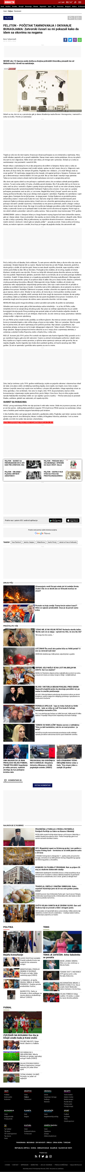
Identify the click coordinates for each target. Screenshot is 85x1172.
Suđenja (47, 1099)
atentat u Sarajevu (29, 542)
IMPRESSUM (24, 1165)
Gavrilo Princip (52, 542)
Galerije (53, 1148)
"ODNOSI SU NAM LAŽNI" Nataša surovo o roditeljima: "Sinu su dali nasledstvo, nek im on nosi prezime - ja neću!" (57, 727)
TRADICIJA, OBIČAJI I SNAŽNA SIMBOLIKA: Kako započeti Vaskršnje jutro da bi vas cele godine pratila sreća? (56, 888)
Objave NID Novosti (76, 1165)
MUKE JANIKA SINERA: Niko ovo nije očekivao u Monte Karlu (69, 963)
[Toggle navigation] (80, 2)
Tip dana (7, 1131)
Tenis (46, 927)
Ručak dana (68, 1102)
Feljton (10, 11)
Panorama (60, 6)
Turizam (66, 1142)
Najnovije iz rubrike (13, 825)
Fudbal (7, 1007)
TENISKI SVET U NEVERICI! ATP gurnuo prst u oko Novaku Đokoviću (70, 974)
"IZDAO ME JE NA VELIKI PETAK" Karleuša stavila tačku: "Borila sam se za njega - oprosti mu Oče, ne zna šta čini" (58, 631)
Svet (25, 1114)
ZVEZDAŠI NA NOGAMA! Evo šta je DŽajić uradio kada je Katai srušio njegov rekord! (20, 1038)
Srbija (49, 1142)
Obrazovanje (43, 1148)
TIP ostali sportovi (10, 1134)
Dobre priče (8, 1097)
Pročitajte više (10, 626)
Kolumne (7, 1099)
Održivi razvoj (50, 1125)
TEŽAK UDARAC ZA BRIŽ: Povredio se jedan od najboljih (30, 1076)
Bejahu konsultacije (13, 954)
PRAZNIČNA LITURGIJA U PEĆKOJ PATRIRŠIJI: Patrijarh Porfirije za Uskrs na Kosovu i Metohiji (54, 830)
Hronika (14, 6)
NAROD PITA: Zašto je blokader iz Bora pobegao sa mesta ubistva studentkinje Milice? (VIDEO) (31, 994)
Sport (49, 6)
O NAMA (7, 1165)
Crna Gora (57, 1142)
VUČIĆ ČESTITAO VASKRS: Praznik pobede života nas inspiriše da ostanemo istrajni (30, 961)
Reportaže (43, 6)
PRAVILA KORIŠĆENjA (61, 1165)
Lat (59, 2)
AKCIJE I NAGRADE (46, 1165)
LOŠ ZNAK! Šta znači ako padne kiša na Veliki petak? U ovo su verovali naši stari (57, 650)
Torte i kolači (68, 1095)
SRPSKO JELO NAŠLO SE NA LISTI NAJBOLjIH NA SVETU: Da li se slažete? (55, 669)
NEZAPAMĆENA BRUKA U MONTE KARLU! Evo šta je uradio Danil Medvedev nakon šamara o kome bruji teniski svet (70, 986)
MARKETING (34, 1165)
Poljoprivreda (8, 1116)
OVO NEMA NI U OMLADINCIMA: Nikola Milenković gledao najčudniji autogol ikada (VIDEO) (31, 1055)
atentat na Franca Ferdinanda (67, 542)
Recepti (21, 6)
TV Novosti (28, 1134)
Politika (8, 927)
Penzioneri (17, 11)
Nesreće (47, 1102)
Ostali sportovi (69, 1121)
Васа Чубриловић (9, 39)
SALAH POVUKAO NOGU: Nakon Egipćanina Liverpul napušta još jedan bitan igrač (30, 1066)
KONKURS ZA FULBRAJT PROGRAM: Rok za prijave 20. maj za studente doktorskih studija (58, 868)
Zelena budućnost (50, 1136)
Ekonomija (28, 6)
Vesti (2, 6)
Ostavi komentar (42, 785)
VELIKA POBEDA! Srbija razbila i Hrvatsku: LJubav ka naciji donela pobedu (69, 996)
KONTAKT (15, 1165)
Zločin (46, 1095)
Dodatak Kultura (29, 1131)
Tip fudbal (7, 1129)
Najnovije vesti (65, 1148)
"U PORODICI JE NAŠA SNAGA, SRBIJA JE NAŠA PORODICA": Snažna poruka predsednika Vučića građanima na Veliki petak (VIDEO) (30, 983)
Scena (33, 1148)
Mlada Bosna (41, 542)
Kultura (74, 6)
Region (26, 1116)
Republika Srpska (22, 1148)
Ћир (62, 2)
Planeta (35, 6)
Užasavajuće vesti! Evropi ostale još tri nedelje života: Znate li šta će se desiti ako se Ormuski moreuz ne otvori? (57, 588)
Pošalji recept (68, 1106)
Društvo (8, 6)
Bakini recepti (68, 1099)
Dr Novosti (81, 6)
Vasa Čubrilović (16, 542)
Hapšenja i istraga (50, 1097)
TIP (54, 6)
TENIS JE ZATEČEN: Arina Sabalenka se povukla (61, 956)
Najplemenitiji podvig (51, 1116)
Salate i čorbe (68, 1097)
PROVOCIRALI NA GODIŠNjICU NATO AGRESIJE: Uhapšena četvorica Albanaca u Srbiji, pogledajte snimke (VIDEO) (42, 764)
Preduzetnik (8, 1119)
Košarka (67, 1116)
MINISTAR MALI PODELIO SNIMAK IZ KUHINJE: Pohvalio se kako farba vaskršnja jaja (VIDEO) (30, 972)
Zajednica (47, 1131)
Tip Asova (7, 1136)
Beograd (67, 6)
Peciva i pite (68, 1104)
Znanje (46, 1134)
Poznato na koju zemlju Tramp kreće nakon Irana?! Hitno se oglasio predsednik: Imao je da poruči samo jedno (56, 608)
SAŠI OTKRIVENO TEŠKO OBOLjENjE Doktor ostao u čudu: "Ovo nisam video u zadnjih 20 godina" (67, 764)
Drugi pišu (8, 583)
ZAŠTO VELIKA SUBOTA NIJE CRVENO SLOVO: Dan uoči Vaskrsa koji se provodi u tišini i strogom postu (58, 906)
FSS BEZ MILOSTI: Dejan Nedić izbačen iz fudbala (29, 1042)
